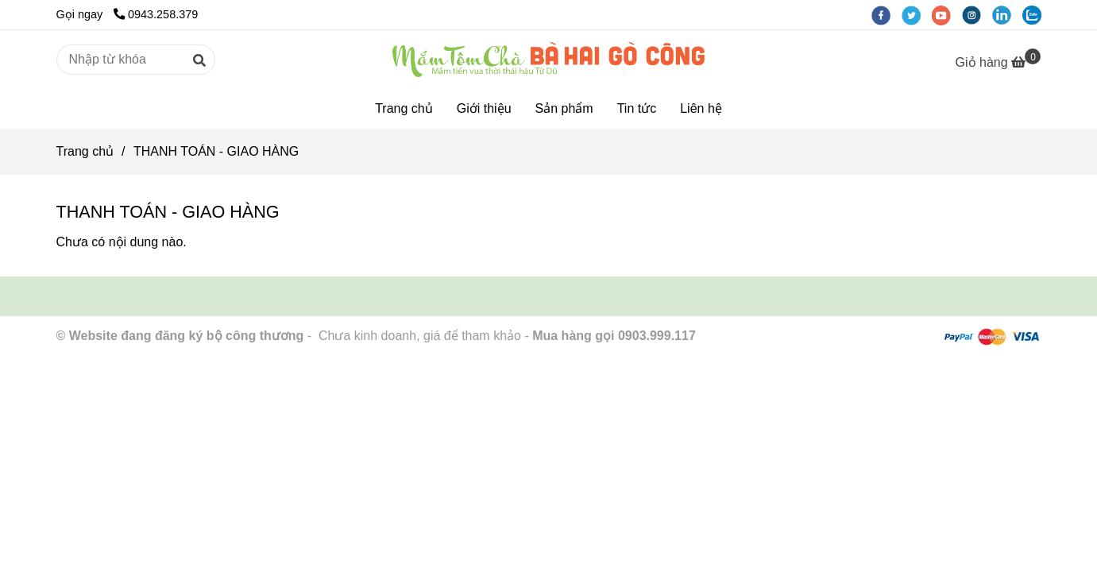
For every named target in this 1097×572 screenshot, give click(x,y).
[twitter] (917, 14)
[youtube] (947, 14)
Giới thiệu (484, 108)
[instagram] (977, 14)
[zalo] (1035, 14)
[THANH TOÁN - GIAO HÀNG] (548, 59)
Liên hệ (701, 108)
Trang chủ (404, 108)
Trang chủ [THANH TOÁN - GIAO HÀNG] (85, 151)
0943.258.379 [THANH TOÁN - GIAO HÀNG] (156, 14)
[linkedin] (1007, 14)
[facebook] (886, 14)
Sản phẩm (564, 108)
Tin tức (637, 108)
